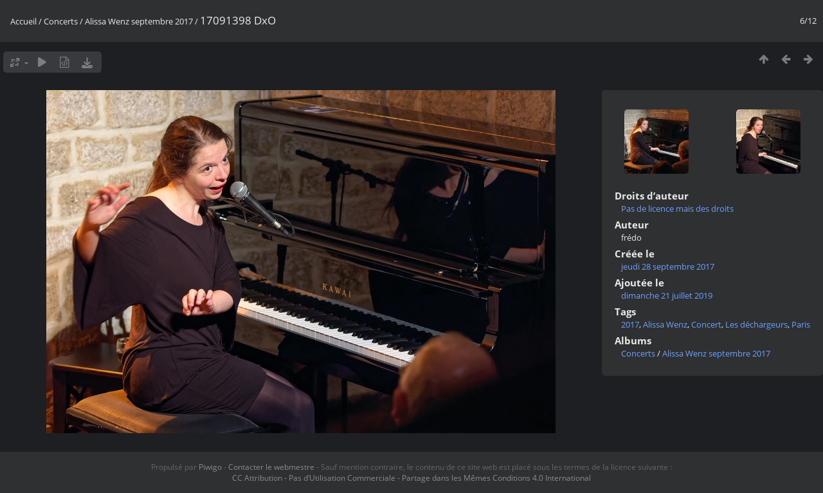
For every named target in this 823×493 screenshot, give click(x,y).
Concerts (61, 21)
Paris (800, 324)
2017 (630, 324)
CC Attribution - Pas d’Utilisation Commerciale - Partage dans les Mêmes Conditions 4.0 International (411, 477)
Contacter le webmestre (271, 466)
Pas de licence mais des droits (677, 208)
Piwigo (210, 466)
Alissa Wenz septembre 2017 (139, 21)
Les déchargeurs (756, 324)
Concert (706, 324)
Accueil (23, 21)
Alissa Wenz (665, 324)
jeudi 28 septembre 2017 (667, 266)
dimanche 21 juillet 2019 (666, 295)
